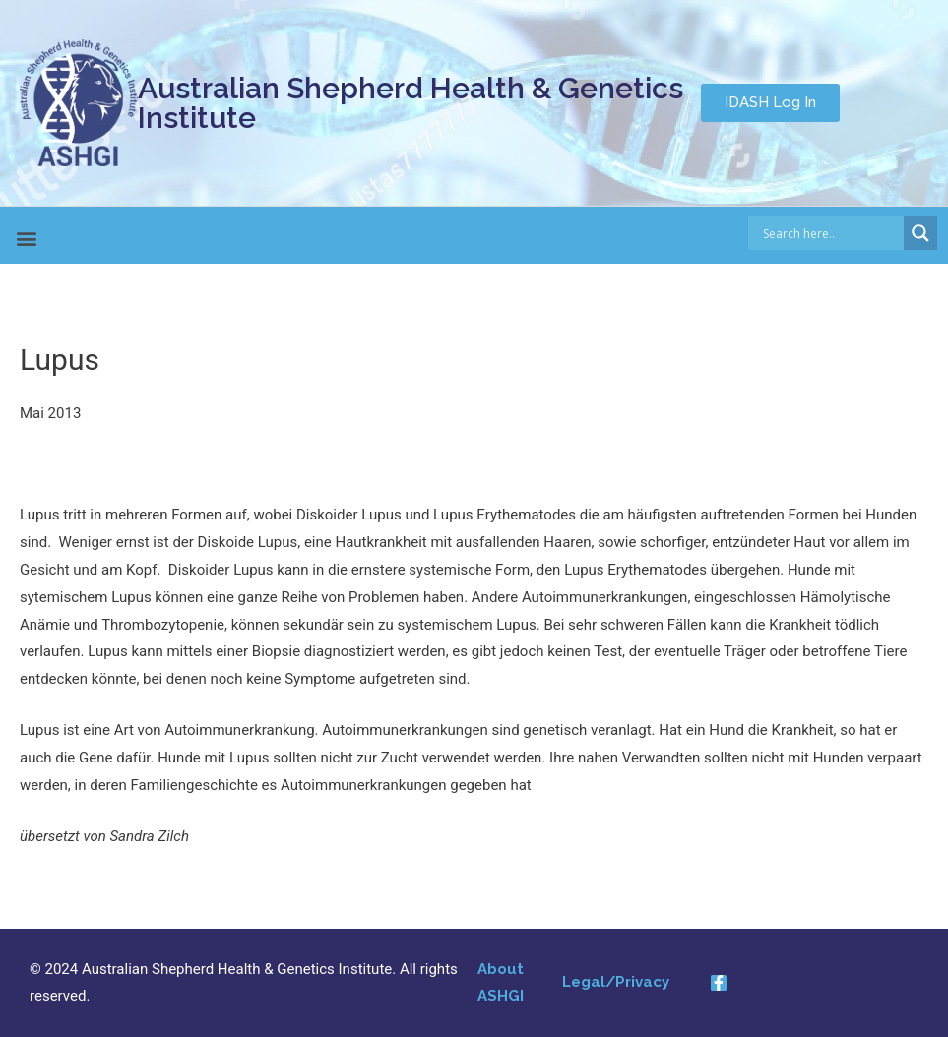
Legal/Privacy (615, 982)
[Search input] (831, 233)
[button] (770, 103)
